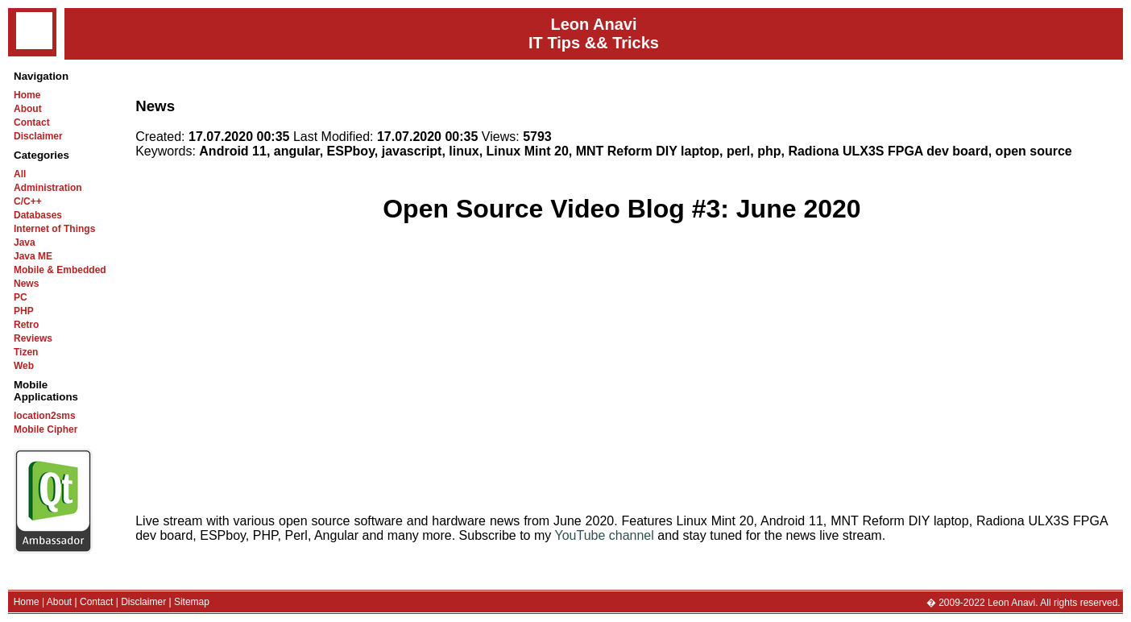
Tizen (26, 352)
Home (27, 95)
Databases (38, 215)
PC (20, 297)
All (20, 174)
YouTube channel (603, 535)
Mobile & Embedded (60, 270)
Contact (32, 122)
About (28, 108)
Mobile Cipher (45, 429)
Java (24, 242)
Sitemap (191, 601)
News (26, 283)
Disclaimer (38, 136)
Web (24, 365)
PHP (24, 311)
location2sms (45, 415)
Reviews (33, 338)
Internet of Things (54, 228)
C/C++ (28, 201)
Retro (26, 324)
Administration (48, 187)
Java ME (33, 256)
